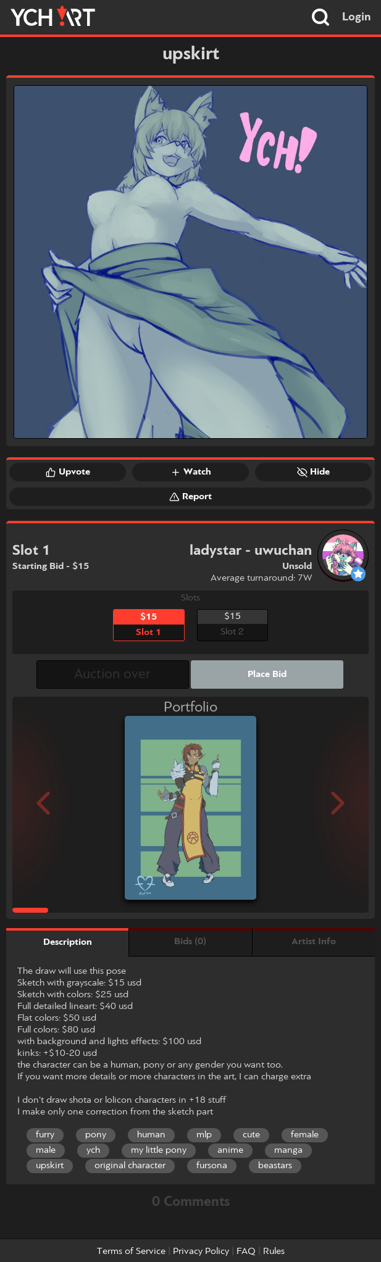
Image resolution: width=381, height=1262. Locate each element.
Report (190, 497)
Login (356, 17)
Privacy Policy (201, 1251)
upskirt (50, 1166)
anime (230, 1150)
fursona (211, 1166)
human (151, 1135)
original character (129, 1166)
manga (288, 1150)
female (305, 1135)
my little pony (158, 1150)
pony (95, 1135)
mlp (204, 1135)
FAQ (246, 1251)
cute (251, 1135)
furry (45, 1135)
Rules (274, 1251)
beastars (275, 1166)
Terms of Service (131, 1251)
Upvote (68, 472)
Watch (190, 472)
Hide (313, 472)
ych (93, 1150)
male (46, 1150)
